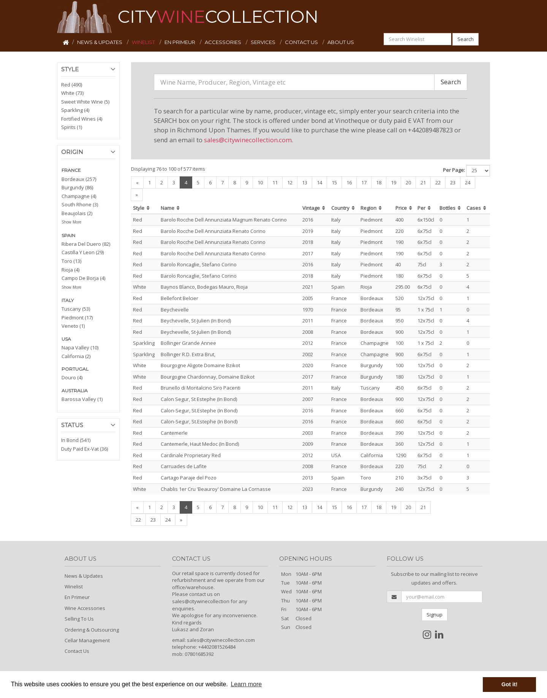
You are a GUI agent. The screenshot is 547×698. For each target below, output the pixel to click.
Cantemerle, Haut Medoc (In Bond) (200, 443)
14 (319, 182)
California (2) (76, 356)
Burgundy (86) (77, 187)
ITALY (68, 300)
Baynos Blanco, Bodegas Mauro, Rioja (204, 286)
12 (289, 182)
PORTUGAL (75, 369)
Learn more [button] (246, 684)
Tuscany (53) (76, 308)
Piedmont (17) (77, 317)
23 (452, 182)
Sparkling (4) (75, 110)
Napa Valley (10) (80, 347)
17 (364, 182)
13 (304, 182)
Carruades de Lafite (184, 466)
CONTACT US (302, 42)
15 (334, 182)
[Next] (137, 195)
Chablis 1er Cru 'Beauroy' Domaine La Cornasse (216, 489)
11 (275, 182)
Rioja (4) (70, 269)
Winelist (74, 586)
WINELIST (144, 42)
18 (378, 182)
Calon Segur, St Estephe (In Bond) (199, 399)
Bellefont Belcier (179, 298)
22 (438, 182)
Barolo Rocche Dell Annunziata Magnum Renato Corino (224, 219)
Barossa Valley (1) (82, 399)
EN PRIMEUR (180, 42)
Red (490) (71, 84)
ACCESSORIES (223, 42)
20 (408, 182)
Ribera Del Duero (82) (86, 244)
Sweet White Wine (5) (85, 101)
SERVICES (264, 42)
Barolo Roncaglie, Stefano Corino (199, 264)
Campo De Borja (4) (83, 278)
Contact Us (77, 651)
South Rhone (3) (80, 204)
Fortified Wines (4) (81, 118)
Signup (435, 614)
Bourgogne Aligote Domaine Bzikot (200, 365)
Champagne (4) (79, 196)
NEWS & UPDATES (100, 42)
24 (467, 182)
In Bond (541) (75, 440)
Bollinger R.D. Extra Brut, (188, 354)
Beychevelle (175, 309)
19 (393, 182)
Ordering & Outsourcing (92, 629)
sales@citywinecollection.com (248, 139)
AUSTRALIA (75, 390)
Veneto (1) (73, 325)
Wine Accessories (85, 608)
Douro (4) (72, 377)
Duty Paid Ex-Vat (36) (84, 448)
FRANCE (71, 170)
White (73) (72, 93)
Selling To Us (79, 618)
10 (260, 182)
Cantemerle (174, 432)
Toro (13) (71, 261)
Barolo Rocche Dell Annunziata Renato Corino (213, 231)
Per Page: (454, 170)
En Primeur (77, 597)
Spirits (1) (71, 127)
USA (66, 339)
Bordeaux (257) (79, 179)
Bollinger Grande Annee (188, 343)
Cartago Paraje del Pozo (189, 477)
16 (349, 182)
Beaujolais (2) (77, 213)
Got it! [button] (509, 684)
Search (465, 39)
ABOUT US (340, 42)
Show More (71, 222)
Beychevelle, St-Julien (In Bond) (196, 320)
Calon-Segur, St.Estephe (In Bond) (199, 410)
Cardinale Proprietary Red (191, 455)
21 (423, 182)
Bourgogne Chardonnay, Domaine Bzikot (208, 376)
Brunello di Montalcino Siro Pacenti (200, 387)
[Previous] (137, 182)
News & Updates (84, 575)
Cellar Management (87, 640)
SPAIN (68, 235)
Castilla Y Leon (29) (83, 252)
